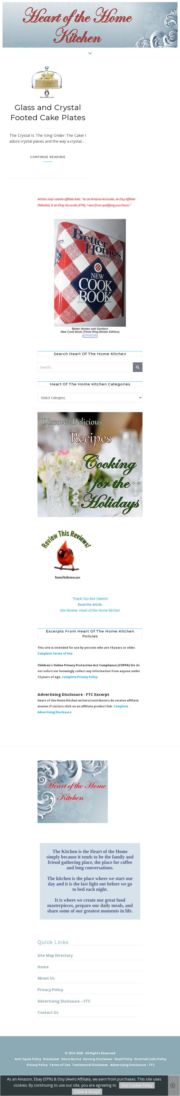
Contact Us (48, 1012)
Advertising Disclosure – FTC (64, 1001)
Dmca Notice (71, 1059)
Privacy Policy (50, 989)
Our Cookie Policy (136, 1085)
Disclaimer (51, 1059)
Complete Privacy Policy (80, 677)
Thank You (81, 598)
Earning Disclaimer (97, 1059)
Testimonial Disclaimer (90, 1065)
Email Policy (123, 1059)
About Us (46, 978)
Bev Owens (98, 598)
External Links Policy (150, 1059)
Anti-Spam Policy (28, 1059)
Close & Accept (87, 1091)
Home (43, 967)
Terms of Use (59, 1065)
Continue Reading (48, 157)
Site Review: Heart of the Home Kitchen (90, 610)
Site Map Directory (55, 955)
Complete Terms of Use (55, 653)
